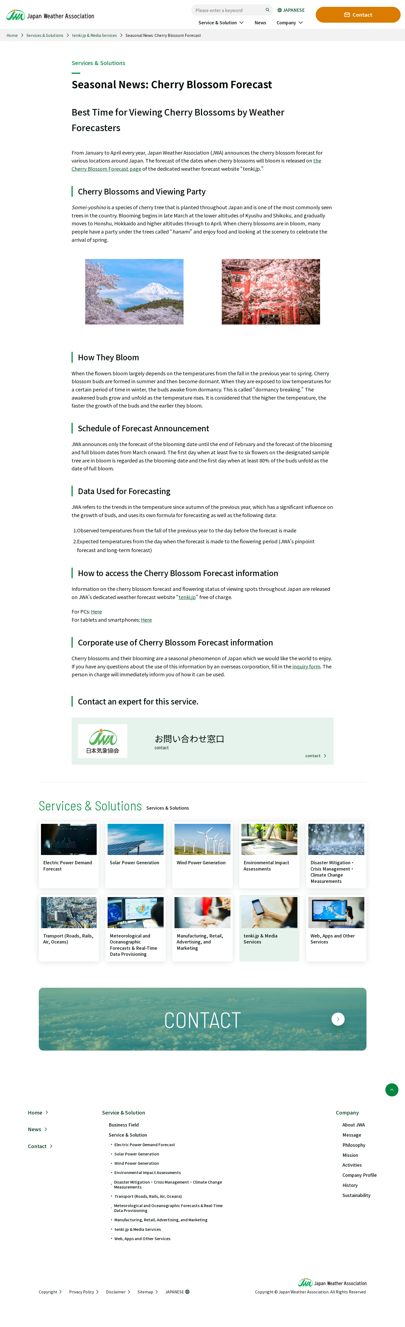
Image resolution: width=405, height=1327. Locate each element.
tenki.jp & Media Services (94, 35)
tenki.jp (187, 596)
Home (12, 35)
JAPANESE (291, 10)
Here (96, 611)
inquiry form (306, 666)
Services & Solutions (44, 35)
